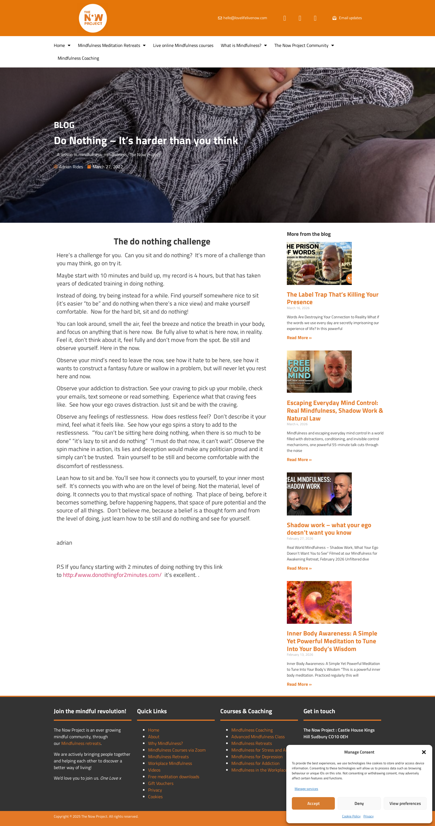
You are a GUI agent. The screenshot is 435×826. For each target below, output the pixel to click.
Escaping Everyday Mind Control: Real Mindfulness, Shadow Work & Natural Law (335, 410)
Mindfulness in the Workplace (259, 770)
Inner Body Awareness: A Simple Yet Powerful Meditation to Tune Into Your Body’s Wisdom (332, 640)
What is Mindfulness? (244, 45)
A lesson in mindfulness (79, 154)
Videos (154, 770)
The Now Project (144, 154)
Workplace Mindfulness (170, 763)
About (154, 736)
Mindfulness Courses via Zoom (177, 750)
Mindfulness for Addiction (255, 763)
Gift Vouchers (160, 783)
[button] (424, 752)
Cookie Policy (351, 816)
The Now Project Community (304, 45)
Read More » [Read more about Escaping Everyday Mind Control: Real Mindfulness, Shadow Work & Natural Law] (299, 459)
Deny (359, 803)
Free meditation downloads (173, 776)
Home (62, 45)
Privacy (368, 816)
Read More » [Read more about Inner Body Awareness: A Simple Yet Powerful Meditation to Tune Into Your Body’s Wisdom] (299, 684)
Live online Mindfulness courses (183, 45)
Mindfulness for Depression (257, 756)
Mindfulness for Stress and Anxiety (264, 750)
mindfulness (115, 154)
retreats (93, 743)
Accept (313, 803)
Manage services (306, 788)
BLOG (64, 124)
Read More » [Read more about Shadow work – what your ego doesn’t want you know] (299, 568)
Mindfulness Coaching (78, 58)
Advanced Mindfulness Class (258, 736)
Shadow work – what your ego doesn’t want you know (329, 528)
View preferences (405, 803)
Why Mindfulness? (165, 743)
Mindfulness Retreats (168, 756)
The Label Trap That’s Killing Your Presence (333, 298)
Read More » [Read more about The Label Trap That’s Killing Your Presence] (299, 337)
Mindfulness (73, 743)
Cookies (155, 796)
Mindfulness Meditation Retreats (112, 45)
